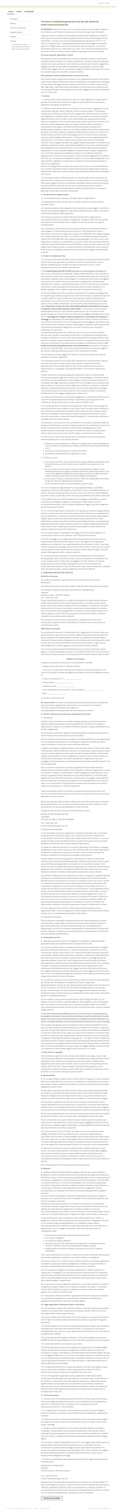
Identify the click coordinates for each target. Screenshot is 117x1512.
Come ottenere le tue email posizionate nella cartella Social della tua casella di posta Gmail (21, 47)
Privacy (12, 23)
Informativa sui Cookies (86, 1048)
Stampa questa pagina (52, 1498)
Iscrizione (29, 11)
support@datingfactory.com (57, 600)
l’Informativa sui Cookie (71, 49)
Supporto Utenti (16, 32)
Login (107, 3)
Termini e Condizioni (18, 28)
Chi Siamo (14, 19)
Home (10, 11)
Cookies (13, 37)
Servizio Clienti (100, 1311)
